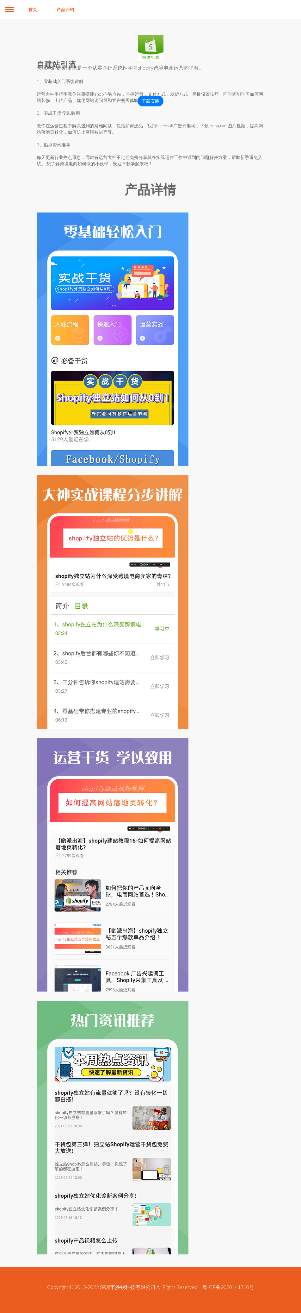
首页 (32, 9)
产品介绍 (65, 9)
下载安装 (150, 101)
